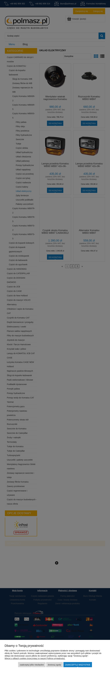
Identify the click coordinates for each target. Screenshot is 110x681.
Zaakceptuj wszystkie (77, 665)
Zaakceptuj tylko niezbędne (32, 665)
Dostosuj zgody (54, 665)
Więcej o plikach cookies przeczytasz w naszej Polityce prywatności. (35, 658)
